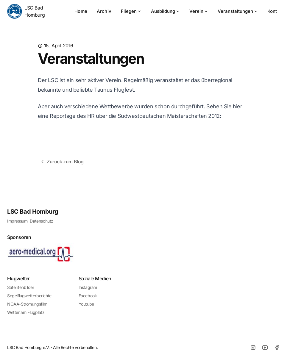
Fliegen (131, 11)
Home (80, 11)
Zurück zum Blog (62, 162)
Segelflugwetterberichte (29, 295)
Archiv (104, 11)
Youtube (86, 303)
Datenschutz (41, 220)
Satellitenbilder (20, 287)
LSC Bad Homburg (26, 11)
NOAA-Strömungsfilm (27, 303)
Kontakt (275, 11)
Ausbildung (165, 11)
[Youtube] (265, 347)
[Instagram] (253, 347)
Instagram (88, 287)
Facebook (88, 295)
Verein (198, 11)
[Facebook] (277, 347)
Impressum (17, 220)
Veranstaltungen (238, 11)
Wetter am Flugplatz (25, 312)
